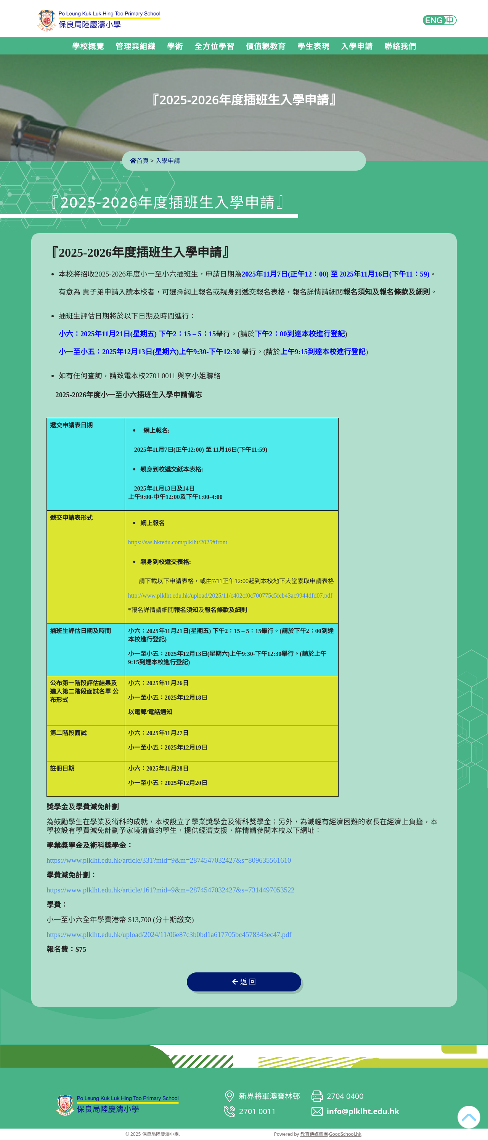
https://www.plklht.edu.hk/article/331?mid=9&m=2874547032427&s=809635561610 (169, 860)
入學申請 (357, 46)
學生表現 (313, 46)
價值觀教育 (266, 46)
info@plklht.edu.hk (363, 1111)
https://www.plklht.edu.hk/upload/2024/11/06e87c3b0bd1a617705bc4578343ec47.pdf (169, 935)
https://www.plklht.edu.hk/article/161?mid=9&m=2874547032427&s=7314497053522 (171, 890)
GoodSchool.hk (345, 1134)
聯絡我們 (400, 46)
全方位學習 (214, 46)
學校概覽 (88, 46)
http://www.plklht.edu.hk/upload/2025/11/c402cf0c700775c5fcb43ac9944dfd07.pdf (230, 595)
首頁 (139, 161)
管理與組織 (136, 46)
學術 (175, 46)
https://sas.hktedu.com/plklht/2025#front (177, 542)
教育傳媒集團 (314, 1134)
